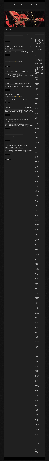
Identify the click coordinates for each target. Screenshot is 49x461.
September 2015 (37, 225)
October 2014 (37, 239)
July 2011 (36, 288)
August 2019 (36, 167)
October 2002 (37, 414)
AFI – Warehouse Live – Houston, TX (14, 133)
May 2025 (36, 92)
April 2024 (36, 107)
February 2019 (37, 175)
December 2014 (37, 236)
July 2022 (36, 132)
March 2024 (36, 108)
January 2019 (37, 176)
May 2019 (36, 171)
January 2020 (37, 161)
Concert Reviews (15, 10)
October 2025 (37, 85)
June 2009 (36, 318)
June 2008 (36, 333)
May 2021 (36, 148)
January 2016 (37, 220)
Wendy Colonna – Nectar (12, 94)
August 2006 (36, 361)
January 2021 (37, 152)
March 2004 (36, 396)
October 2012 (37, 269)
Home (38, 27)
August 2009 (36, 316)
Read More (7, 41)
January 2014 (37, 250)
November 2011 (37, 283)
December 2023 (37, 112)
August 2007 (36, 346)
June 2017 (36, 200)
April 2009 (36, 321)
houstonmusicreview (13, 61)
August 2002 (36, 416)
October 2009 (37, 313)
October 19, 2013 (8, 96)
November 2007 (37, 342)
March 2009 (36, 322)
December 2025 (37, 83)
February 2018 (37, 190)
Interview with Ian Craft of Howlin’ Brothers (17, 59)
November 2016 (37, 209)
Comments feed (37, 453)
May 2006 (36, 365)
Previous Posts (8, 159)
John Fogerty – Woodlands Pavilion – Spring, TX (18, 71)
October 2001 (37, 429)
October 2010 (37, 299)
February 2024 (37, 109)
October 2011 (37, 284)
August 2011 (36, 287)
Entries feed (36, 452)
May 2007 (36, 350)
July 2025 (36, 89)
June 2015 (36, 229)
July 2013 (36, 258)
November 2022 (37, 127)
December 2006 (37, 356)
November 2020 (37, 153)
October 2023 (37, 114)
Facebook (31, 10)
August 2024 (36, 102)
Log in (36, 451)
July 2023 (36, 118)
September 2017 (37, 196)
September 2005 (37, 375)
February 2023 (37, 124)
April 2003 (36, 409)
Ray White (36, 59)
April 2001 (36, 435)
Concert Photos (20, 10)
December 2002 (37, 411)
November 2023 (37, 113)
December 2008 (37, 326)
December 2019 (37, 162)
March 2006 (36, 367)
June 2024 (36, 104)
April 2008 (36, 336)
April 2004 (36, 395)
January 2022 (37, 138)
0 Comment (20, 61)
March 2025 (36, 94)
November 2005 (37, 372)
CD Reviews (24, 10)
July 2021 (36, 146)
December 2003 (37, 399)
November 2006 (37, 357)
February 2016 (37, 219)
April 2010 (36, 307)
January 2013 (37, 265)
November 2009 (37, 312)
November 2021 (37, 141)
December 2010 (37, 297)
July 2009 (36, 317)
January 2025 (37, 97)
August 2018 (36, 182)
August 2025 (36, 88)
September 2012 (37, 270)
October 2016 (37, 210)
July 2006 (36, 362)
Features (28, 10)
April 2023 (36, 122)
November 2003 (37, 400)
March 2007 (36, 352)
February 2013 (37, 264)
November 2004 (37, 386)
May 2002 (36, 420)
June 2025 (36, 90)
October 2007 (37, 343)
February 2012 (37, 279)
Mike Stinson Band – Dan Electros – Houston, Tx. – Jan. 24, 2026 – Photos (39, 70)
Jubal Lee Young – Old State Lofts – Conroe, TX (18, 107)
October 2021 (37, 142)
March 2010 (36, 308)
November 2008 (37, 327)
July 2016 (36, 214)
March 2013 (36, 263)
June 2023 (36, 119)
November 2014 (37, 238)
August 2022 (36, 131)
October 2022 (37, 128)
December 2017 (37, 192)
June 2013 (36, 259)
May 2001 (36, 434)
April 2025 (36, 93)
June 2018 (36, 185)
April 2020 (36, 157)
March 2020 (36, 158)
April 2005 (36, 381)
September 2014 (37, 240)
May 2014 (36, 245)
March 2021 (36, 151)
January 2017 (37, 206)
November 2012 (37, 268)
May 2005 (36, 380)
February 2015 (37, 234)
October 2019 (37, 165)
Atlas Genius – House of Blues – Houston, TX (17, 34)
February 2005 (37, 384)
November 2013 (37, 253)
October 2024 (37, 99)
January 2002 (37, 425)
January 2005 (37, 385)
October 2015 (37, 224)
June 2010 (36, 304)
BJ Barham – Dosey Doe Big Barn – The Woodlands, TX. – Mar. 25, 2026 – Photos (39, 47)
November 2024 (37, 98)
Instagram (34, 10)
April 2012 (36, 277)
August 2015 (36, 226)
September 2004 (37, 389)
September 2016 (37, 211)
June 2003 (36, 406)
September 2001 (37, 430)
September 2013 (37, 255)
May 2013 (36, 260)
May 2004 (36, 394)
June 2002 (36, 419)
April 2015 (36, 231)
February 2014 (37, 249)
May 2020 (36, 156)
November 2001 (37, 428)
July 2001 (36, 433)
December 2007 (37, 341)
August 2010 (36, 302)
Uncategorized (37, 447)
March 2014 (36, 248)
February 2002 (37, 424)
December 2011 (37, 282)
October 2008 (37, 328)
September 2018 (37, 181)
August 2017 (36, 197)
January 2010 (37, 311)
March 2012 (36, 278)
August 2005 (36, 376)
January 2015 (37, 235)
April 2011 (36, 292)
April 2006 (36, 366)
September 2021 (37, 143)
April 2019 (36, 172)
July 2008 (36, 332)
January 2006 (37, 370)
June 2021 (36, 147)
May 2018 (36, 186)
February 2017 (37, 205)
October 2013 (37, 254)
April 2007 (36, 351)
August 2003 (36, 404)
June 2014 (36, 244)
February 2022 (37, 137)
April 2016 (36, 216)
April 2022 (36, 136)
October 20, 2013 (8, 73)
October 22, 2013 (8, 61)
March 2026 (36, 79)
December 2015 (37, 221)
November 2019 (37, 163)
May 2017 (36, 201)
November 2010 (37, 298)
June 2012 (36, 274)
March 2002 (36, 423)
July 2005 (36, 377)
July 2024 (36, 103)
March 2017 (36, 204)
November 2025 (37, 84)
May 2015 (36, 230)
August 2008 (36, 331)
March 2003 (36, 410)
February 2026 (37, 80)
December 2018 (37, 177)
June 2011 (36, 289)
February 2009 (37, 323)
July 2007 (36, 347)
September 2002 (37, 415)
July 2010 (36, 303)
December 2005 (37, 371)
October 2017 (37, 195)
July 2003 (36, 405)
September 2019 (37, 166)
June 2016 (36, 215)
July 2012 (36, 273)
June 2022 (36, 133)
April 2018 (36, 187)
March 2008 (36, 337)
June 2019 (36, 170)
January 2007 (37, 355)
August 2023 (36, 117)
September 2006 (37, 360)
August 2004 (36, 390)
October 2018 (37, 180)
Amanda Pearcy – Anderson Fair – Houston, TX (17, 83)
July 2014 (36, 243)
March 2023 (36, 123)
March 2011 (36, 293)
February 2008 (37, 338)
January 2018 (37, 191)
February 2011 (37, 294)
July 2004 (36, 391)
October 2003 (37, 401)
